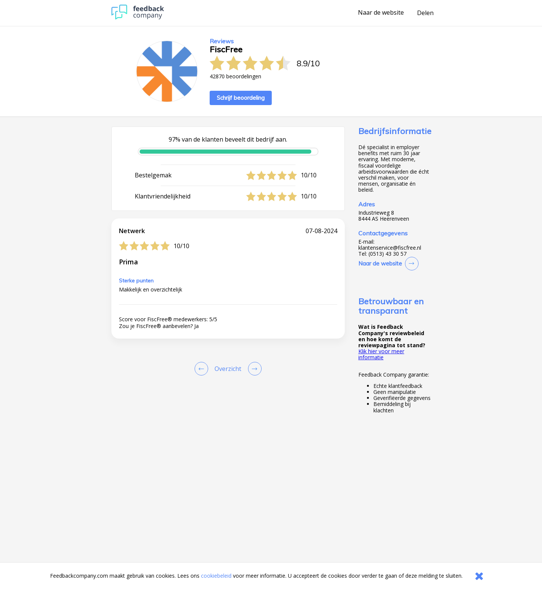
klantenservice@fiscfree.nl (389, 248)
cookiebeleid (216, 575)
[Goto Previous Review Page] (203, 368)
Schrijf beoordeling (241, 97)
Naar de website (381, 13)
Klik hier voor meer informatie (381, 354)
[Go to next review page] (253, 368)
